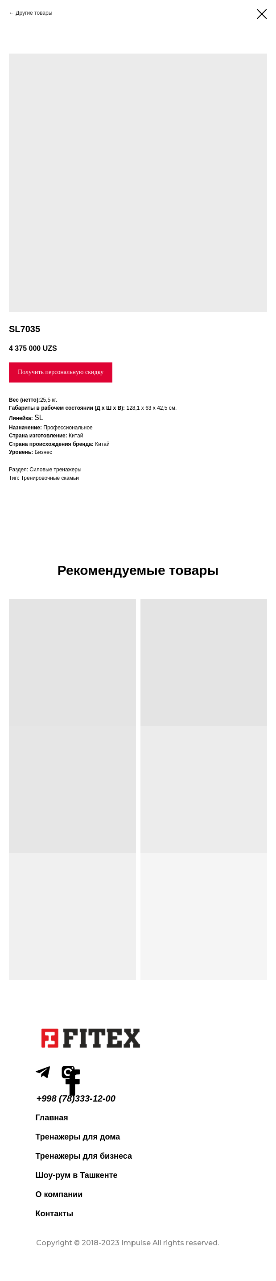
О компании (59, 1194)
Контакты (55, 1213)
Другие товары (34, 13)
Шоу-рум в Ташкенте (77, 1175)
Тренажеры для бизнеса (84, 1156)
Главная (52, 1117)
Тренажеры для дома (78, 1136)
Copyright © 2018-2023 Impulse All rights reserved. (127, 1243)
